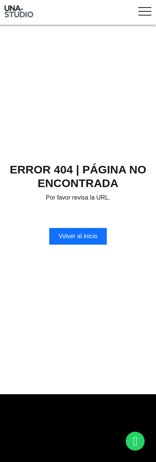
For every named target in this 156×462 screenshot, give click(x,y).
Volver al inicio (78, 236)
